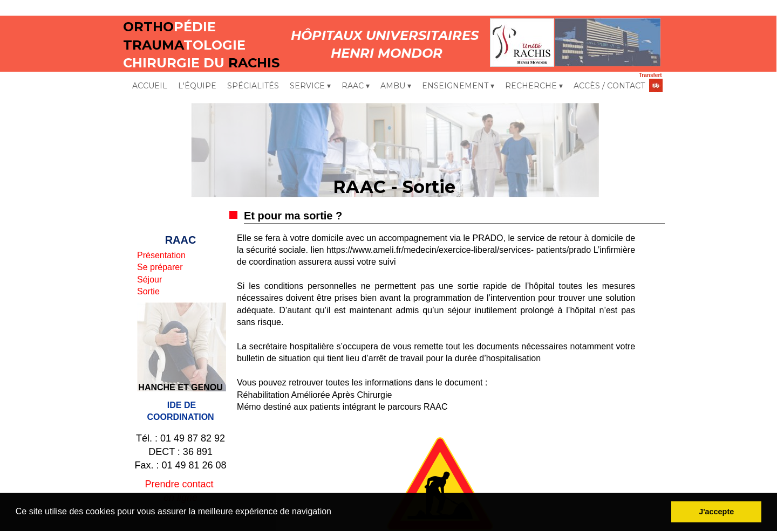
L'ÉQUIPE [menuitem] (197, 86)
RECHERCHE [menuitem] (534, 86)
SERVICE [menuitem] (310, 86)
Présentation (161, 255)
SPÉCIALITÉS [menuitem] (253, 86)
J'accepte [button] (716, 511)
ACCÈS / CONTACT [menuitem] (609, 86)
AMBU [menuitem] (395, 86)
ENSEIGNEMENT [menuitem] (458, 86)
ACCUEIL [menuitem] (149, 86)
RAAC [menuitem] (356, 86)
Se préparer (160, 267)
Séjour (149, 279)
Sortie (148, 291)
